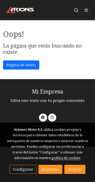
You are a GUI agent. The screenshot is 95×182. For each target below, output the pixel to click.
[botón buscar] (76, 10)
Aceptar (75, 169)
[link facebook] (43, 117)
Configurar (23, 169)
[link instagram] (52, 117)
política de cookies (65, 158)
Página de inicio (21, 65)
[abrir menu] (86, 10)
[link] (20, 10)
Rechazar (50, 169)
